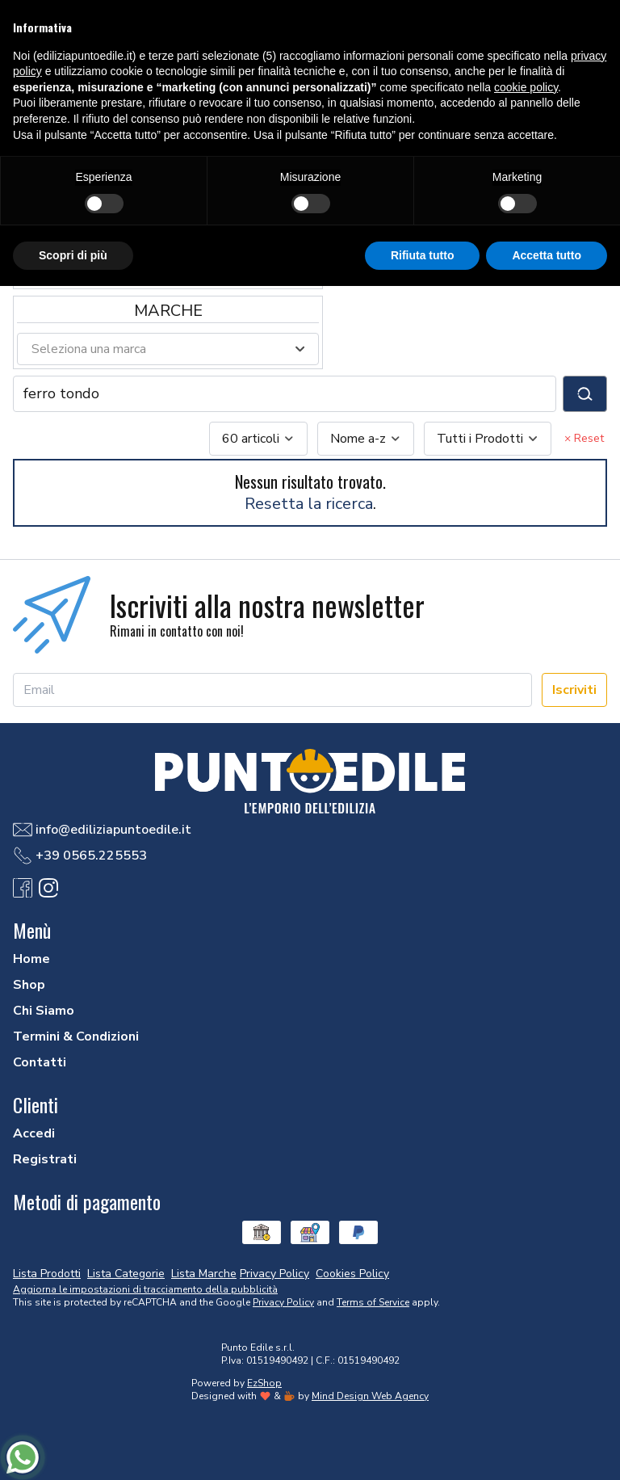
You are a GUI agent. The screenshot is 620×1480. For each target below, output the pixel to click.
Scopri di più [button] (73, 255)
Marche (168, 311)
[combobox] (258, 439)
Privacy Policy (283, 1302)
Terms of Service (373, 1302)
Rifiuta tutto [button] (423, 255)
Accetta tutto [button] (546, 255)
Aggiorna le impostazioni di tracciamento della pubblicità (145, 1289)
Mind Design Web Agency (370, 1396)
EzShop (264, 1383)
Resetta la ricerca (309, 504)
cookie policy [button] (526, 87)
